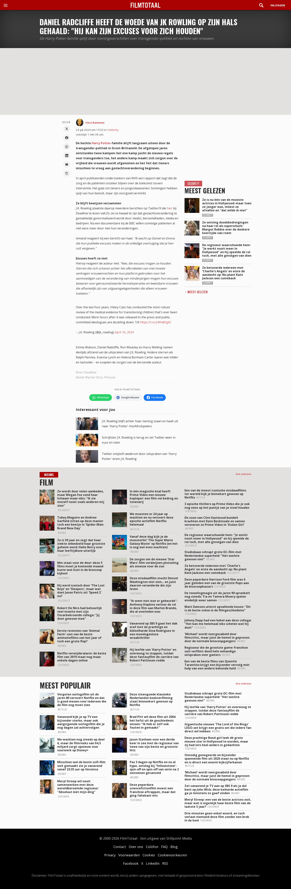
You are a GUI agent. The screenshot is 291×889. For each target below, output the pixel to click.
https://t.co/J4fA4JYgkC (156, 322)
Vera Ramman (94, 122)
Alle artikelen (243, 474)
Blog (174, 846)
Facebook (130, 863)
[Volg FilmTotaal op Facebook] (155, 397)
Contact (119, 846)
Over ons (136, 846)
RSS (165, 863)
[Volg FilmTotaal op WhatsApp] (100, 397)
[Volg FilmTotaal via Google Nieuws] (127, 397)
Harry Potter (101, 143)
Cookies (149, 855)
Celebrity (113, 130)
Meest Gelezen (197, 291)
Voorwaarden (129, 855)
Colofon (152, 846)
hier (169, 208)
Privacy (110, 855)
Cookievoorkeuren (172, 855)
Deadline (90, 372)
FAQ (164, 846)
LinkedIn (152, 863)
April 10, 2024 (124, 332)
